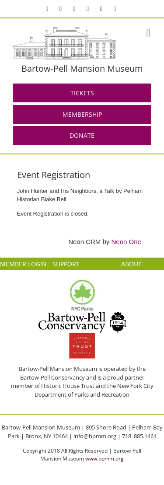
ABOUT (131, 264)
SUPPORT (66, 264)
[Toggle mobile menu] (149, 33)
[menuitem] (47, 8)
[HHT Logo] (82, 337)
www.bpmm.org (104, 458)
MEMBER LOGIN (23, 264)
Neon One (126, 241)
